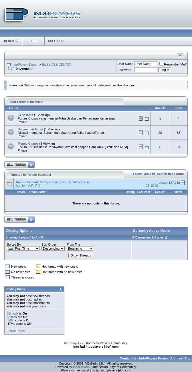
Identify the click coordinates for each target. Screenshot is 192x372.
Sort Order (48, 244)
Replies (160, 192)
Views (178, 192)
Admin (20, 185)
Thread (20, 192)
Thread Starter (37, 192)
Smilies (12, 317)
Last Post (143, 192)
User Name (126, 63)
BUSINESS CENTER (57, 64)
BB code (13, 313)
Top (187, 358)
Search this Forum (170, 174)
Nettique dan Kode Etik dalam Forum (64, 182)
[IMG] (10, 320)
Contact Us (128, 358)
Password (124, 69)
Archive (176, 358)
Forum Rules (16, 331)
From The (73, 244)
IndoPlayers (72, 343)
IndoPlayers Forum (25, 64)
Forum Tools (142, 174)
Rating (130, 192)
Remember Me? (173, 64)
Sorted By (14, 244)
